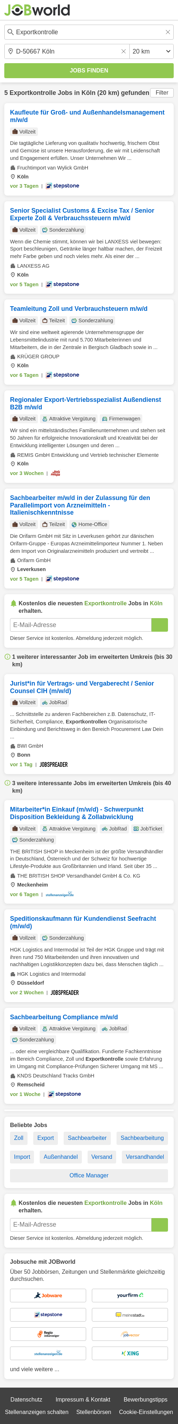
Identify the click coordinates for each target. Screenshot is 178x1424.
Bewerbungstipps (146, 1400)
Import (22, 1157)
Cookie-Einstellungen (146, 1412)
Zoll (19, 1138)
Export (45, 1138)
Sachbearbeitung (142, 1138)
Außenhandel (61, 1157)
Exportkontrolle (33, 92)
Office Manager (88, 1175)
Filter (161, 93)
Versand (102, 1157)
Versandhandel (145, 1157)
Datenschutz (26, 1400)
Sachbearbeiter (87, 1138)
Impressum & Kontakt (83, 1400)
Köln (88, 92)
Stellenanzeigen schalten (37, 1412)
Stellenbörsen (93, 1412)
